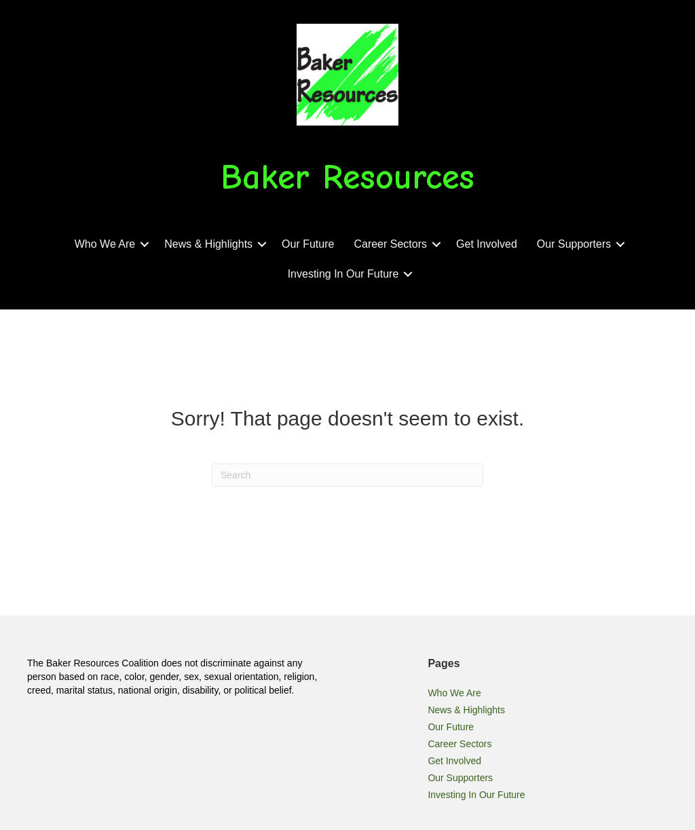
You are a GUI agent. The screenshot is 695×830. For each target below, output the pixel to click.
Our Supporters (574, 244)
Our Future (308, 244)
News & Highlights (208, 244)
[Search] (347, 475)
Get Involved (486, 244)
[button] (144, 244)
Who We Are (105, 244)
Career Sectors (390, 244)
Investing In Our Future (343, 274)
